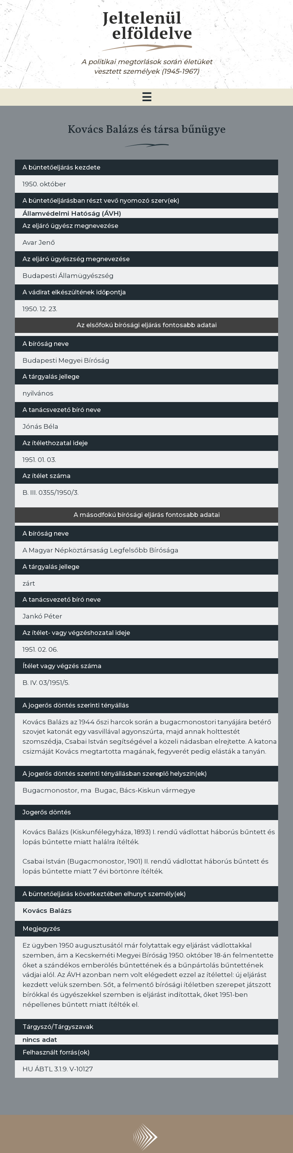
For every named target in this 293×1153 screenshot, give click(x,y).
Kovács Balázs (47, 910)
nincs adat (40, 1039)
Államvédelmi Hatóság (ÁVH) (72, 213)
